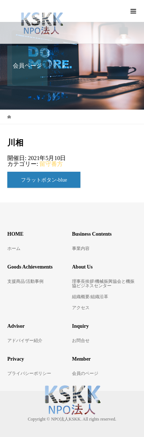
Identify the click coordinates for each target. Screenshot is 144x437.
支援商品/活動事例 (25, 281)
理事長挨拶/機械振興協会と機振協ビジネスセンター (103, 283)
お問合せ (81, 340)
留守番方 (51, 164)
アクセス (81, 307)
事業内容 (81, 248)
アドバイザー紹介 (24, 340)
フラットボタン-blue (44, 180)
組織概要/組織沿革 (90, 296)
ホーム (13, 248)
